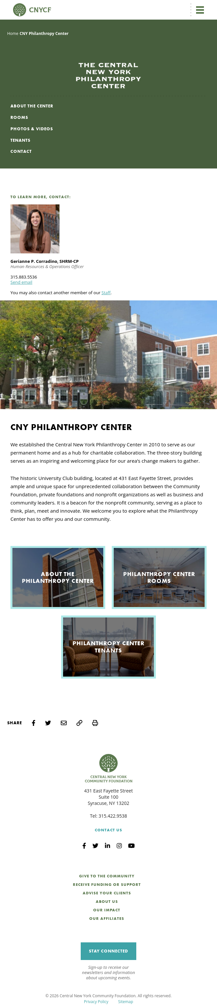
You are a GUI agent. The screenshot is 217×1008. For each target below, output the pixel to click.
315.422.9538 (113, 816)
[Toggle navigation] (200, 9)
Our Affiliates (106, 918)
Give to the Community (107, 876)
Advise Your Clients (107, 893)
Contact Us (108, 830)
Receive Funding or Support (107, 884)
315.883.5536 (23, 277)
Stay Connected (108, 951)
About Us (107, 901)
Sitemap (125, 1001)
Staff (106, 293)
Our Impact (106, 910)
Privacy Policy (96, 1001)
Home (12, 33)
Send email (21, 282)
